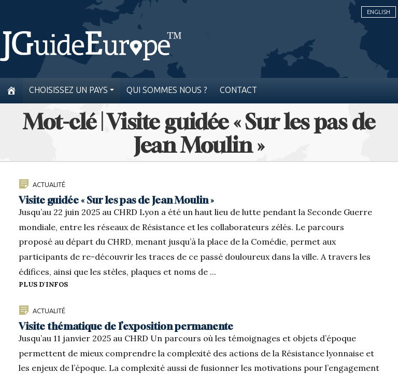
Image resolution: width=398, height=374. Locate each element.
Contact (238, 90)
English (378, 12)
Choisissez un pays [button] (68, 90)
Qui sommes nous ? (166, 90)
